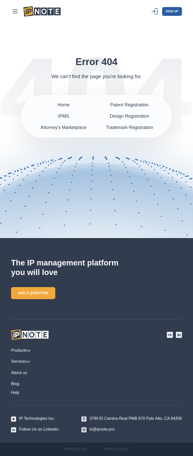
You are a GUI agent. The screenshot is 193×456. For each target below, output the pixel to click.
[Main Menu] (15, 11)
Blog (15, 384)
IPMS (63, 116)
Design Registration (129, 116)
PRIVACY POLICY (116, 449)
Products (21, 350)
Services (20, 361)
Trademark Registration (129, 127)
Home (64, 104)
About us (19, 373)
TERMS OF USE (75, 449)
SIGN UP (172, 11)
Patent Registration (129, 104)
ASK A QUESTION (33, 293)
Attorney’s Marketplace (64, 127)
